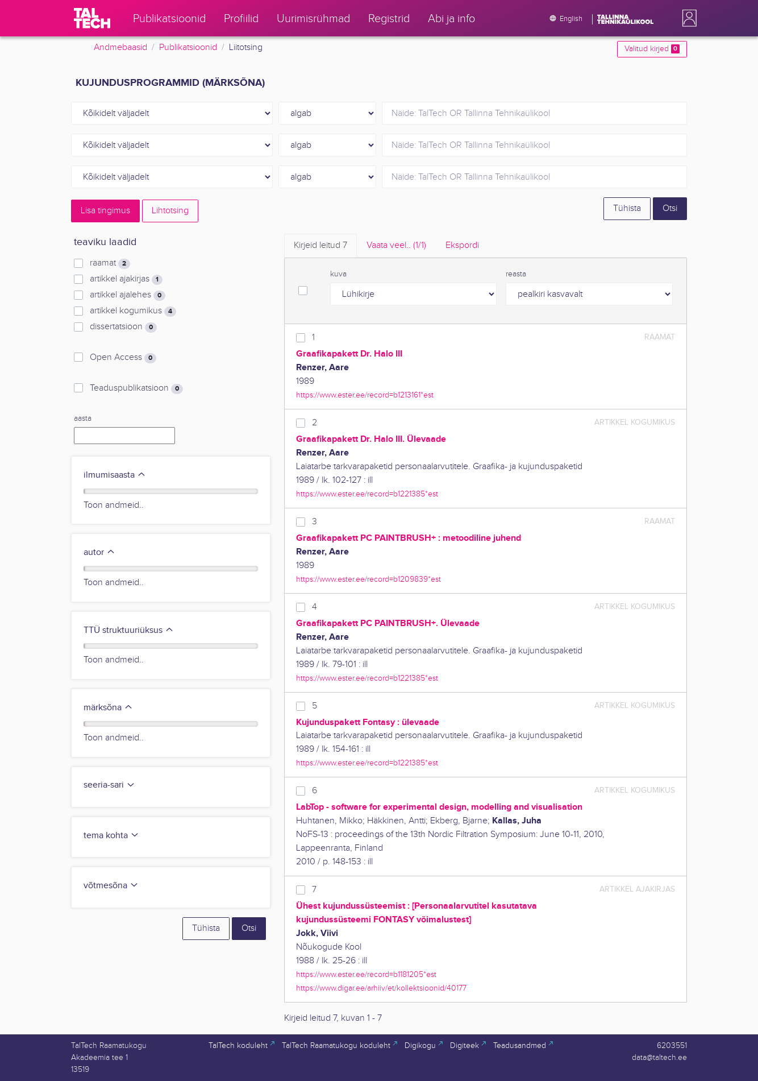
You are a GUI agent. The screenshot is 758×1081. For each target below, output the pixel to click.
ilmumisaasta (115, 475)
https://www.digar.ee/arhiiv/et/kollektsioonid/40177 (381, 988)
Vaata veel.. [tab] (396, 245)
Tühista (627, 208)
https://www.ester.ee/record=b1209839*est (368, 579)
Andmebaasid (120, 47)
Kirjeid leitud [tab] (320, 245)
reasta (516, 274)
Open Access (123, 357)
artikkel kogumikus (133, 311)
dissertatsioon (123, 327)
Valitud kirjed (652, 48)
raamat (110, 263)
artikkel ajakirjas (126, 279)
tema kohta (111, 835)
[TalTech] (92, 18)
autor (99, 552)
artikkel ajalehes (127, 295)
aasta (82, 418)
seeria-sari (109, 785)
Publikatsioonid (188, 47)
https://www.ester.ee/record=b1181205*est (366, 974)
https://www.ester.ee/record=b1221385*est (367, 494)
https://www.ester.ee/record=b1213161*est (365, 395)
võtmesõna (111, 885)
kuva (338, 274)
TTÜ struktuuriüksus (129, 630)
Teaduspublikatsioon (136, 388)
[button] (687, 18)
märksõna (108, 707)
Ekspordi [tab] (462, 245)
